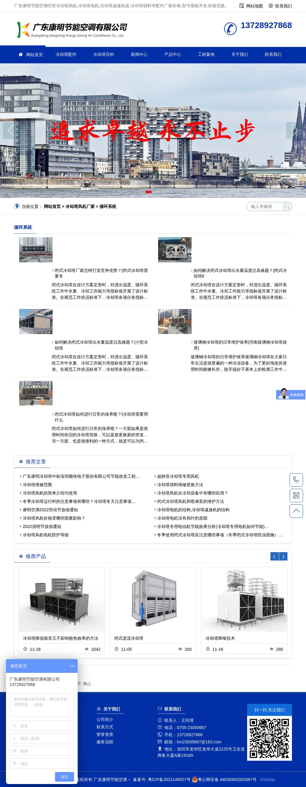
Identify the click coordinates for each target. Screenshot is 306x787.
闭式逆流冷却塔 (128, 638)
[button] (149, 192)
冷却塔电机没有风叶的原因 (182, 518)
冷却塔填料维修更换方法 (180, 484)
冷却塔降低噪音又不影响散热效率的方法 (60, 638)
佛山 (87, 683)
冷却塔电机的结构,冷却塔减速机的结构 (193, 509)
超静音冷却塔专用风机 (178, 476)
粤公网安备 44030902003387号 (224, 780)
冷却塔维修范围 (37, 484)
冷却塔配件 (66, 54)
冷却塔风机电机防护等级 (46, 534)
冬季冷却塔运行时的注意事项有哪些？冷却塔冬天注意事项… (79, 501)
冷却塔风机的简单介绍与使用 (50, 493)
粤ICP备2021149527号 (169, 779)
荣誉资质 (105, 734)
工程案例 (206, 54)
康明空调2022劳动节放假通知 (50, 509)
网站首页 (34, 54)
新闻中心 (139, 54)
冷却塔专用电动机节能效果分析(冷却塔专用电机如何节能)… (213, 526)
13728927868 (296, 479)
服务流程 (105, 741)
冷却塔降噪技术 (220, 638)
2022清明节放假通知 (42, 526)
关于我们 (239, 54)
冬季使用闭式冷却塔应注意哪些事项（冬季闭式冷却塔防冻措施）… (220, 534)
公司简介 (105, 719)
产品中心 (172, 54)
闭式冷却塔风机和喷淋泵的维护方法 (190, 501)
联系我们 (283, 6)
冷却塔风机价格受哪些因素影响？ (54, 518)
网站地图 (254, 6)
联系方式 (105, 727)
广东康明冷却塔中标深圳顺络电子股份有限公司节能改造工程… (81, 476)
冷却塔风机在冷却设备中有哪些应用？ (192, 493)
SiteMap (267, 779)
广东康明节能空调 (74, 31)
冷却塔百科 (103, 54)
